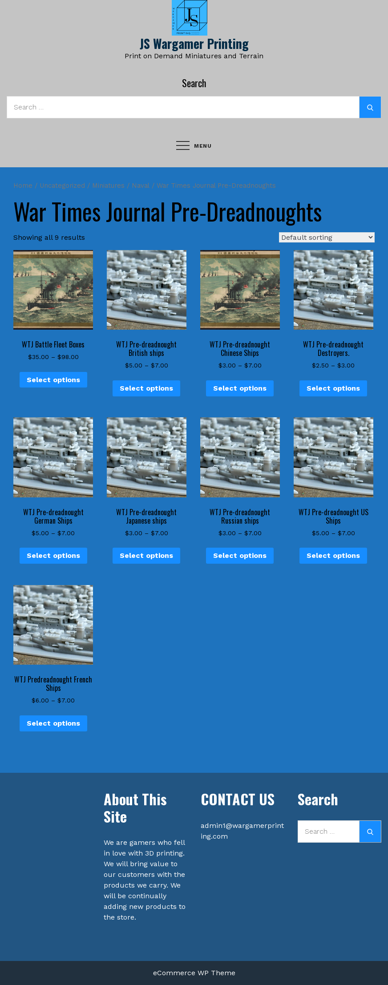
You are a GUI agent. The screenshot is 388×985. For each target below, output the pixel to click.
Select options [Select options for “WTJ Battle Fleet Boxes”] (53, 379)
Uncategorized (62, 186)
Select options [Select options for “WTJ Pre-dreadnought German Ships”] (53, 555)
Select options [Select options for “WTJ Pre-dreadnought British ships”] (146, 388)
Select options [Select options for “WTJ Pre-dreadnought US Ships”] (333, 555)
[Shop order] (327, 237)
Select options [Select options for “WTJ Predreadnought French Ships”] (53, 723)
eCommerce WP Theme (194, 973)
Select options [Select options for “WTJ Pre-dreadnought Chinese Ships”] (240, 388)
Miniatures (108, 186)
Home (22, 186)
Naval (141, 186)
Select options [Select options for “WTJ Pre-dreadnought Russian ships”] (240, 555)
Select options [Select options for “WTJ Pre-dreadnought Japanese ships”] (146, 555)
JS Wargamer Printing (194, 43)
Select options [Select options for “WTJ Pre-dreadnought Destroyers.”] (333, 388)
